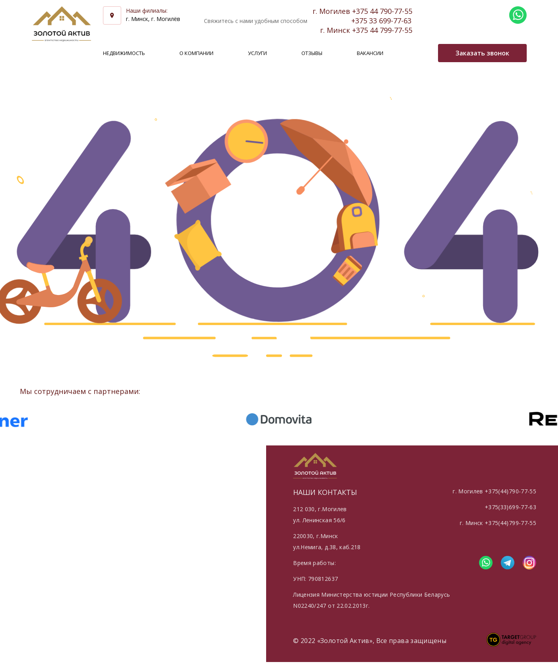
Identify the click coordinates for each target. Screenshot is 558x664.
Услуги (257, 53)
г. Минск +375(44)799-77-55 (498, 523)
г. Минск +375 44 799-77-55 (366, 30)
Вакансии (370, 53)
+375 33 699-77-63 (381, 20)
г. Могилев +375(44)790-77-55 (494, 491)
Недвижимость (124, 53)
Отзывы (311, 53)
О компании (196, 53)
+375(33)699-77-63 (510, 507)
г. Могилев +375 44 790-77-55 (362, 11)
